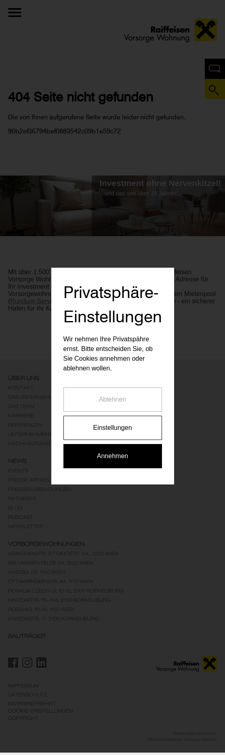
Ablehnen (112, 383)
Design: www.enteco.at (195, 734)
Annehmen (112, 439)
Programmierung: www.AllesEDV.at (182, 740)
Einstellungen (112, 411)
